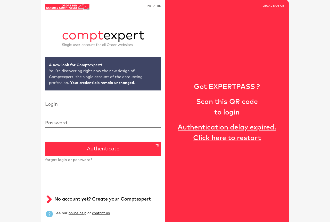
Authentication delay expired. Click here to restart (227, 133)
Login (51, 104)
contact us (101, 213)
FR (149, 5)
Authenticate (103, 148)
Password (56, 123)
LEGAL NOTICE (273, 5)
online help (77, 213)
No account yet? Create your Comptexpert (102, 199)
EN (159, 5)
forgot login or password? (68, 160)
